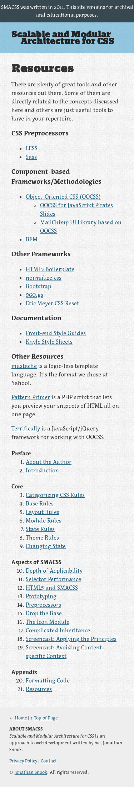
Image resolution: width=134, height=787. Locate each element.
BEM (32, 239)
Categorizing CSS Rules (55, 494)
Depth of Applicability (54, 570)
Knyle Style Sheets (49, 341)
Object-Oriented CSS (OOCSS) (63, 196)
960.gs (34, 294)
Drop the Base (44, 613)
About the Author (48, 461)
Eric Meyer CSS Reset (52, 303)
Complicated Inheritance (58, 630)
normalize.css (43, 277)
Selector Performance (53, 579)
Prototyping (41, 596)
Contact (49, 761)
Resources (39, 688)
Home (21, 718)
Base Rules (40, 503)
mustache (24, 365)
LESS (32, 148)
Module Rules (43, 520)
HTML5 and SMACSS (52, 587)
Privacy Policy (23, 761)
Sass (31, 156)
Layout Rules (42, 511)
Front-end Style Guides (56, 333)
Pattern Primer (30, 397)
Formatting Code (48, 680)
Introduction (42, 470)
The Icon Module (47, 621)
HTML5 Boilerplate (50, 269)
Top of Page (46, 718)
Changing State (46, 546)
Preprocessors (43, 604)
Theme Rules (42, 537)
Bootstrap (38, 286)
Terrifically (25, 428)
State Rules (40, 528)
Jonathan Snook (30, 772)
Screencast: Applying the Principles (71, 638)
